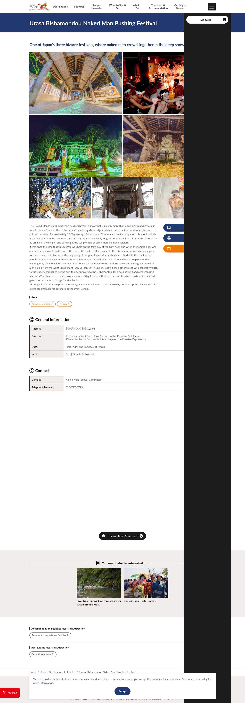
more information (43, 682)
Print (181, 238)
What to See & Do (117, 6)
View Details (84, 569)
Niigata (64, 303)
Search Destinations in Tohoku (58, 672)
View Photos (183, 227)
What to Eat (137, 6)
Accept (122, 691)
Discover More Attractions (122, 535)
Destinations (60, 6)
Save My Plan (183, 248)
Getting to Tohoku (180, 6)
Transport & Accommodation (158, 6)
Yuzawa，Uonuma (42, 303)
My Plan (10, 692)
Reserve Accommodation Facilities (50, 635)
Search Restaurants (43, 654)
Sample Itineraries (97, 6)
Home (32, 672)
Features (79, 6)
